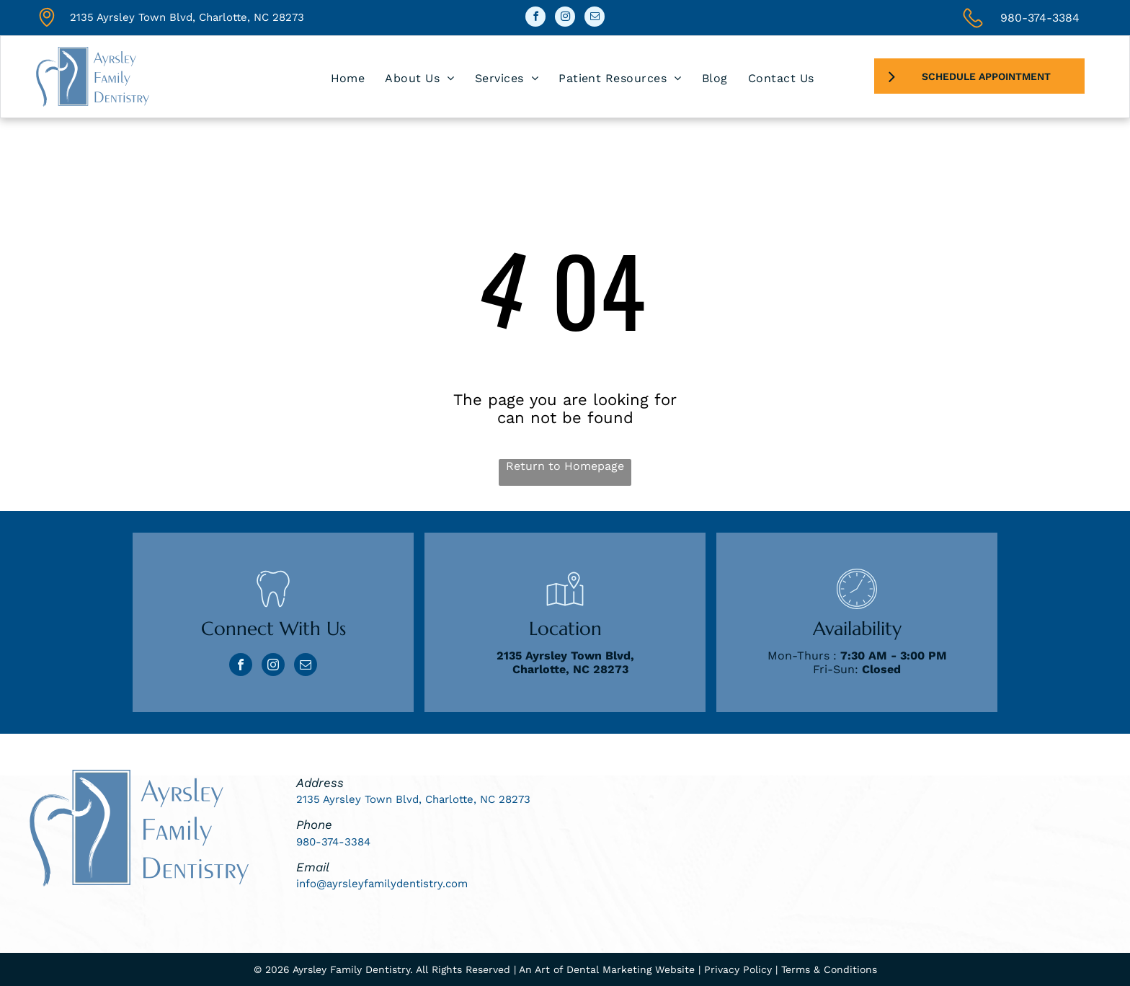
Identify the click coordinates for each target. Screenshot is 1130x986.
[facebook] (535, 18)
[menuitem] (348, 78)
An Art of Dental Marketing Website (607, 969)
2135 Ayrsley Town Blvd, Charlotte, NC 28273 (187, 17)
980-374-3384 (1040, 18)
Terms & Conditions (829, 969)
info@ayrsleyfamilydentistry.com (382, 883)
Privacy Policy (738, 969)
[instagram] (565, 18)
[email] (594, 18)
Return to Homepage (565, 466)
